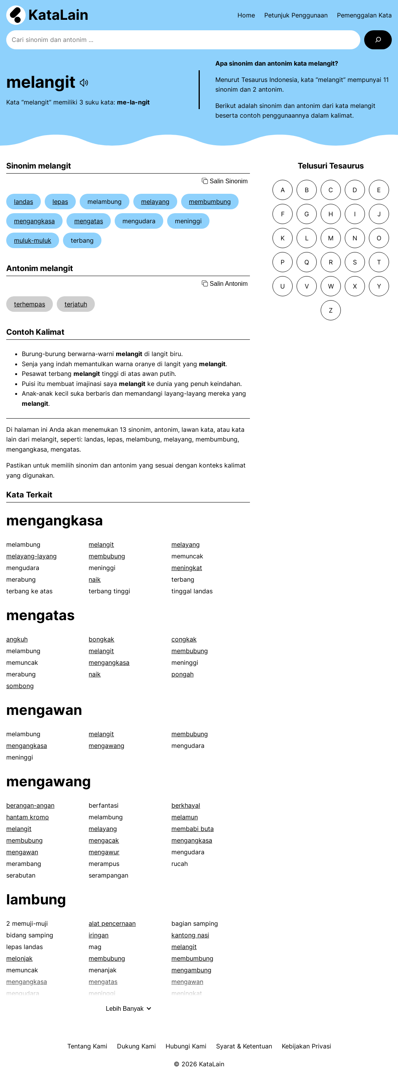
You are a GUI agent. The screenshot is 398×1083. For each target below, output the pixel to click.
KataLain (58, 14)
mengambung (191, 970)
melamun (184, 817)
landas (23, 201)
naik (95, 579)
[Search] (378, 39)
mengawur (104, 852)
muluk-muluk (32, 240)
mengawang (106, 745)
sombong (20, 686)
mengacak (104, 840)
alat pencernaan (112, 923)
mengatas (88, 221)
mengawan (44, 709)
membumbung (210, 201)
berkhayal (185, 805)
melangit (101, 544)
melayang (155, 201)
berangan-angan (30, 805)
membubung (107, 556)
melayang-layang (31, 556)
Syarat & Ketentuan (244, 1046)
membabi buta (192, 829)
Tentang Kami (87, 1046)
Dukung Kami (136, 1046)
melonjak (19, 958)
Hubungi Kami (186, 1046)
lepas (60, 201)
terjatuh (76, 304)
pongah (182, 674)
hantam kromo (27, 817)
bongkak (101, 639)
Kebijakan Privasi (306, 1046)
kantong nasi (190, 935)
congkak (184, 639)
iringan (98, 935)
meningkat (186, 568)
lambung (36, 899)
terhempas (29, 304)
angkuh (17, 639)
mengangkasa (34, 221)
